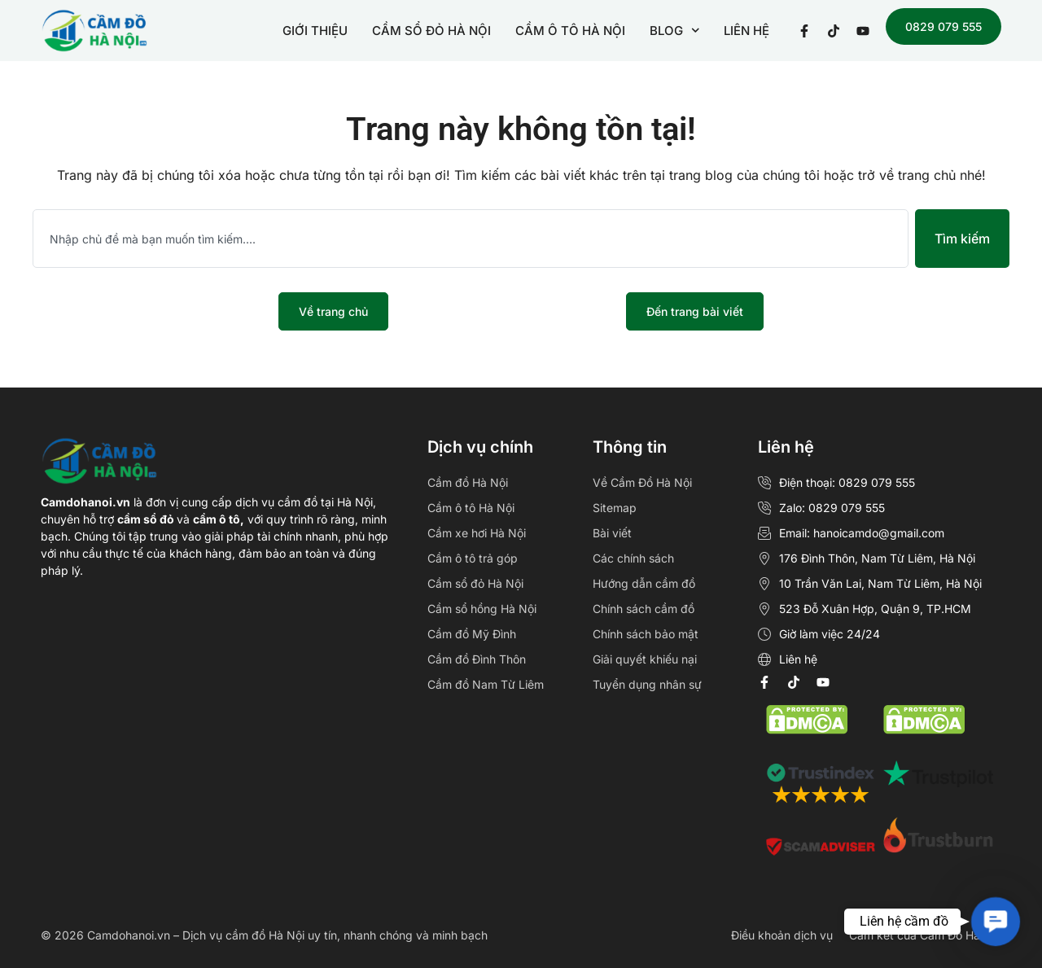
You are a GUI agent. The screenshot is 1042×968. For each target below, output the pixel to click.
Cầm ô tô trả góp (472, 558)
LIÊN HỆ (746, 30)
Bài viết (612, 533)
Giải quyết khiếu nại (645, 659)
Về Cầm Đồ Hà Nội (642, 482)
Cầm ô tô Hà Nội (470, 508)
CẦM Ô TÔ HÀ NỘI (570, 30)
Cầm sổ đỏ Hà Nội (475, 583)
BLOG (675, 30)
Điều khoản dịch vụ (782, 935)
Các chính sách (633, 558)
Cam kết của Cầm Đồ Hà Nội (925, 935)
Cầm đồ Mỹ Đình (471, 634)
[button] (996, 922)
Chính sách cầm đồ (643, 608)
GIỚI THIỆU (315, 30)
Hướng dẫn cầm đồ (644, 583)
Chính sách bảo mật (645, 634)
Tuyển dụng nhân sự (647, 684)
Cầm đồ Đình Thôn (476, 659)
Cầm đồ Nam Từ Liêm (485, 684)
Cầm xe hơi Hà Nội (476, 533)
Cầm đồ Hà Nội (467, 482)
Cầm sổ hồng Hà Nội (481, 608)
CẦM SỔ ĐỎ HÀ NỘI (431, 30)
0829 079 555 (943, 26)
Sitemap (615, 508)
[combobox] (470, 238)
